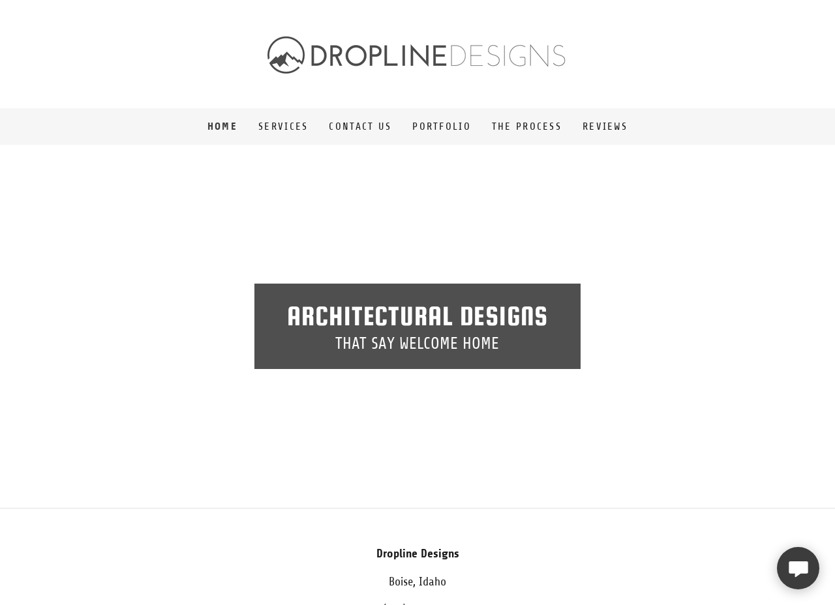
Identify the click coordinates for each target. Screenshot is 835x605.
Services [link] (283, 126)
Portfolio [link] (441, 126)
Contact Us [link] (360, 126)
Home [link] (222, 126)
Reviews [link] (605, 126)
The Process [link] (527, 126)
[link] (417, 53)
